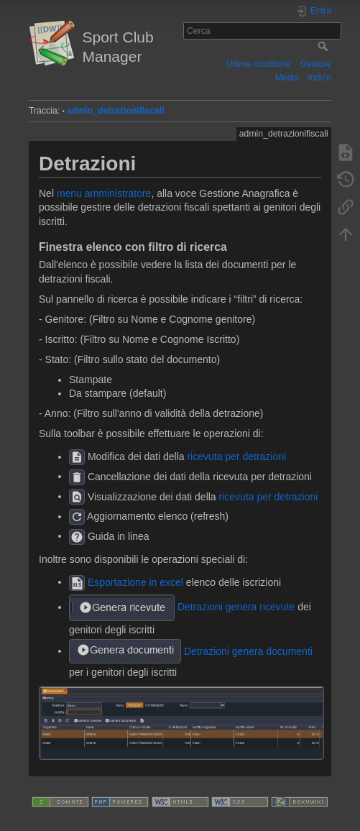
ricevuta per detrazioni (236, 456)
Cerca (324, 46)
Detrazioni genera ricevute (236, 606)
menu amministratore (104, 193)
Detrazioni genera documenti (248, 650)
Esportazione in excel (135, 581)
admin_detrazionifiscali (115, 111)
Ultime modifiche (259, 64)
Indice (319, 78)
